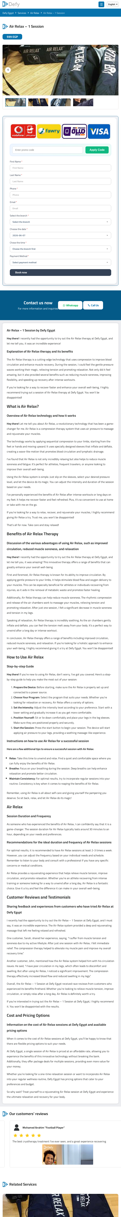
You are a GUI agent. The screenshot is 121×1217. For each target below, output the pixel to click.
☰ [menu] (101, 4)
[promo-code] (47, 149)
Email (12, 202)
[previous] (8, 70)
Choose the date (18, 229)
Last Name (15, 175)
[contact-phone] (60, 194)
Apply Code (97, 149)
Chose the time (17, 242)
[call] (93, 305)
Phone (13, 188)
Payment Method (18, 256)
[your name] (60, 167)
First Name (15, 161)
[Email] (60, 208)
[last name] (60, 181)
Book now (21, 272)
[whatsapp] (70, 305)
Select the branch (18, 215)
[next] (113, 70)
